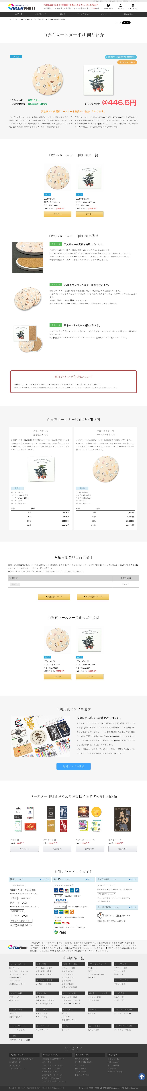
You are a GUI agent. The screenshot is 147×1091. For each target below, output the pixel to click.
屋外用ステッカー (16, 984)
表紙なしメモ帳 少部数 (19, 1040)
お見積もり (112, 1069)
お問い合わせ (128, 14)
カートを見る (133, 6)
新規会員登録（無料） (84, 1062)
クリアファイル (42, 1030)
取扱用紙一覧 (15, 1062)
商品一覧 (19, 14)
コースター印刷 (25, 20)
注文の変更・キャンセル (52, 1075)
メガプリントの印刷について (21, 1059)
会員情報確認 (80, 1069)
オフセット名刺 (68, 968)
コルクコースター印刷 (71, 1000)
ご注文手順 (46, 1062)
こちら (93, 8)
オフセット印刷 (120, 968)
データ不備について (50, 1072)
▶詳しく (89, 879)
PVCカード (92, 968)
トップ (11, 20)
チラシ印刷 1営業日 (44, 974)
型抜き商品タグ (15, 1017)
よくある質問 (113, 1065)
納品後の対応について (51, 1078)
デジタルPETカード (96, 974)
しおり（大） (119, 1000)
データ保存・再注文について (54, 1081)
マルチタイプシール (17, 974)
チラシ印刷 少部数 (44, 968)
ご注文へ (57, 214)
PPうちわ (66, 1017)
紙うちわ (65, 1013)
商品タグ (13, 1013)
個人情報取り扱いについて (53, 1088)
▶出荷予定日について (93, 597)
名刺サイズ (14, 997)
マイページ (79, 1065)
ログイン (120, 6)
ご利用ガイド (40, 14)
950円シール (14, 968)
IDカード (91, 977)
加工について (15, 1065)
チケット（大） (42, 1017)
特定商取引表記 (33, 1088)
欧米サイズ (14, 1000)
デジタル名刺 (67, 971)
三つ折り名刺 (67, 977)
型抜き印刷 (118, 974)
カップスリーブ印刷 (122, 1030)
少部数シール (15, 977)
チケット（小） (42, 1013)
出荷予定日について (17, 1069)
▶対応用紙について (54, 597)
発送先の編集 (80, 1072)
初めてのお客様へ (82, 1059)
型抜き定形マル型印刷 (45, 1000)
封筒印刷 (91, 1013)
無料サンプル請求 (73, 766)
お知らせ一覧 (113, 1059)
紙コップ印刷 (93, 1030)
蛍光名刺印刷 (67, 984)
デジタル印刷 (119, 971)
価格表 (62, 14)
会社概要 (12, 1088)
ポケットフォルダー (122, 1013)
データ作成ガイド (84, 14)
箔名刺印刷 (66, 981)
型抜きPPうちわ (68, 1020)
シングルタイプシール (18, 971)
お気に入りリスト (82, 1075)
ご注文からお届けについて (53, 1059)
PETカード (92, 971)
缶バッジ (65, 1030)
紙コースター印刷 (69, 997)
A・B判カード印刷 (43, 984)
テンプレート (106, 14)
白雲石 (14, 584)
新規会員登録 (108, 6)
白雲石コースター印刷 (71, 1004)
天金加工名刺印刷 (69, 987)
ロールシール (15, 981)
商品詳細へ (24, 849)
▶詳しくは (44, 879)
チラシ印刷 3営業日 (44, 971)
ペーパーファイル (16, 1030)
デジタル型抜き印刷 (44, 1004)
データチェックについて (52, 1065)
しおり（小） (119, 997)
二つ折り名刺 (67, 974)
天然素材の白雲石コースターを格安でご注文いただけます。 (73, 111)
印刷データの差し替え (51, 1069)
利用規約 (21, 1088)
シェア (118, 23)
